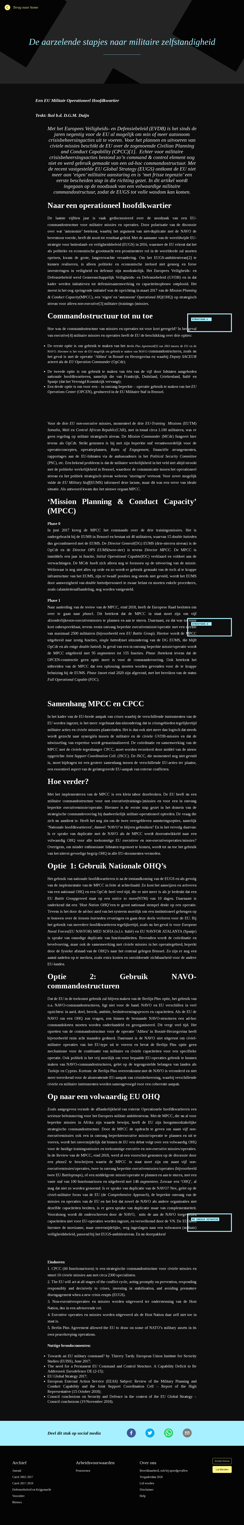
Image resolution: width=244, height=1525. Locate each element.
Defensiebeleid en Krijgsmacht (31, 1489)
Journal (16, 1470)
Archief (19, 1462)
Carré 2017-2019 (22, 1483)
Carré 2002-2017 (22, 1477)
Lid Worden (222, 1469)
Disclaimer (146, 1489)
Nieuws (17, 1502)
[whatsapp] (168, 1433)
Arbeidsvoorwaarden (95, 1462)
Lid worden (147, 1483)
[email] (187, 1433)
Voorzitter (18, 1495)
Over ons (148, 1462)
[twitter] (150, 1433)
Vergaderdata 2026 (151, 1477)
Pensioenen (83, 1470)
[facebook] (131, 1433)
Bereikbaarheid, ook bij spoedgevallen (164, 1470)
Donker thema (222, 1461)
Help (143, 1495)
